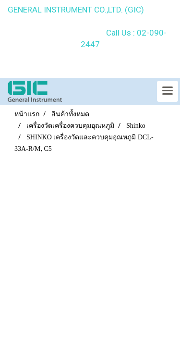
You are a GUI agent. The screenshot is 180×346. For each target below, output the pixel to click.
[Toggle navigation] (167, 91)
